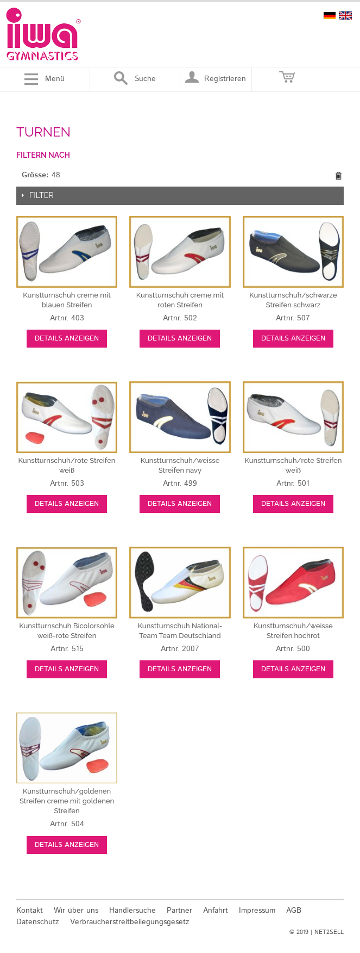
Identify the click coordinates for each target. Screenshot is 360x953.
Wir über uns (76, 910)
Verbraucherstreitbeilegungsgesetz (130, 922)
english (345, 15)
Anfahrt (215, 910)
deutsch (329, 15)
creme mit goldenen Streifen (67, 801)
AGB (293, 910)
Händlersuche (132, 910)
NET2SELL (329, 932)
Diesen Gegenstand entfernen (338, 175)
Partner (179, 910)
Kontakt (29, 910)
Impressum (257, 910)
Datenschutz (37, 922)
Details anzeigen (67, 338)
